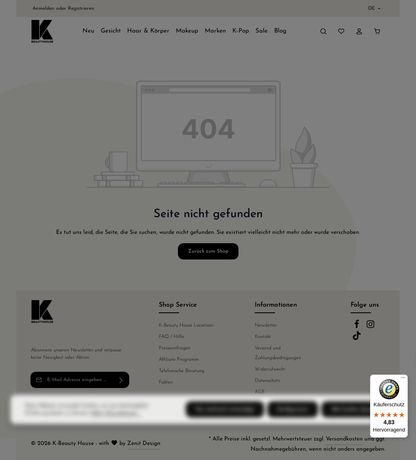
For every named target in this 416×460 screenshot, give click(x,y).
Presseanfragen (175, 348)
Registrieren (81, 8)
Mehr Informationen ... (116, 429)
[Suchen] (323, 31)
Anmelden (43, 8)
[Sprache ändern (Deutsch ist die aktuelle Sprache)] (373, 8)
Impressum (265, 403)
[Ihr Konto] (359, 31)
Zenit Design (143, 443)
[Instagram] (370, 327)
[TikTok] (356, 338)
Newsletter (266, 325)
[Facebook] (357, 327)
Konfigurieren (292, 425)
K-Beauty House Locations (186, 325)
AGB (259, 392)
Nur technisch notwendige (225, 425)
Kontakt (263, 336)
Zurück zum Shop (208, 251)
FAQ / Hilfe (171, 336)
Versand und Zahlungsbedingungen (278, 353)
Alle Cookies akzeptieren (359, 425)
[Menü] (403, 379)
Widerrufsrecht (270, 369)
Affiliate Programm (179, 359)
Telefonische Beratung (181, 370)
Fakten (166, 382)
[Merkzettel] (341, 31)
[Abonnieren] (121, 380)
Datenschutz (267, 380)
